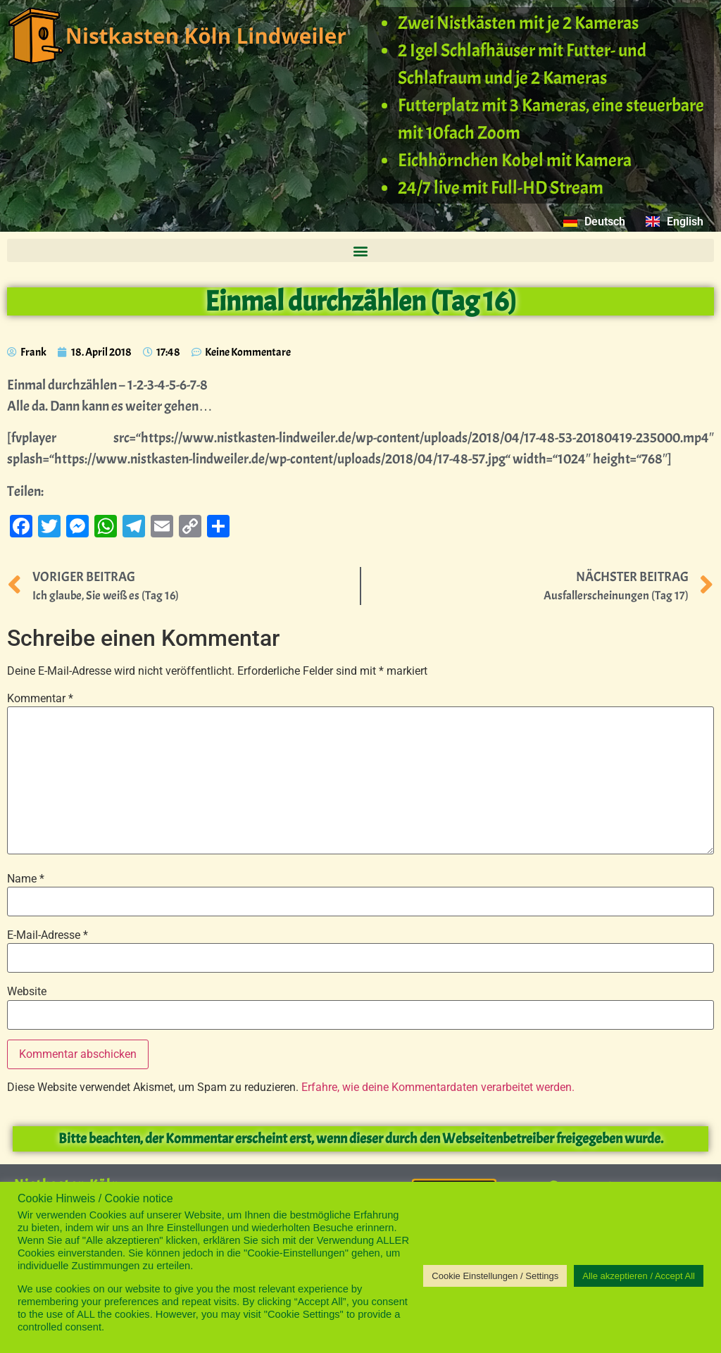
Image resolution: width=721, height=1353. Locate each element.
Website (26, 991)
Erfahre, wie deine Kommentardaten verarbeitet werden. (438, 1087)
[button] (360, 250)
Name (25, 879)
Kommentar (40, 698)
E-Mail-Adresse (47, 935)
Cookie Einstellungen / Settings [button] (495, 1276)
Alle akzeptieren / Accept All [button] (638, 1276)
